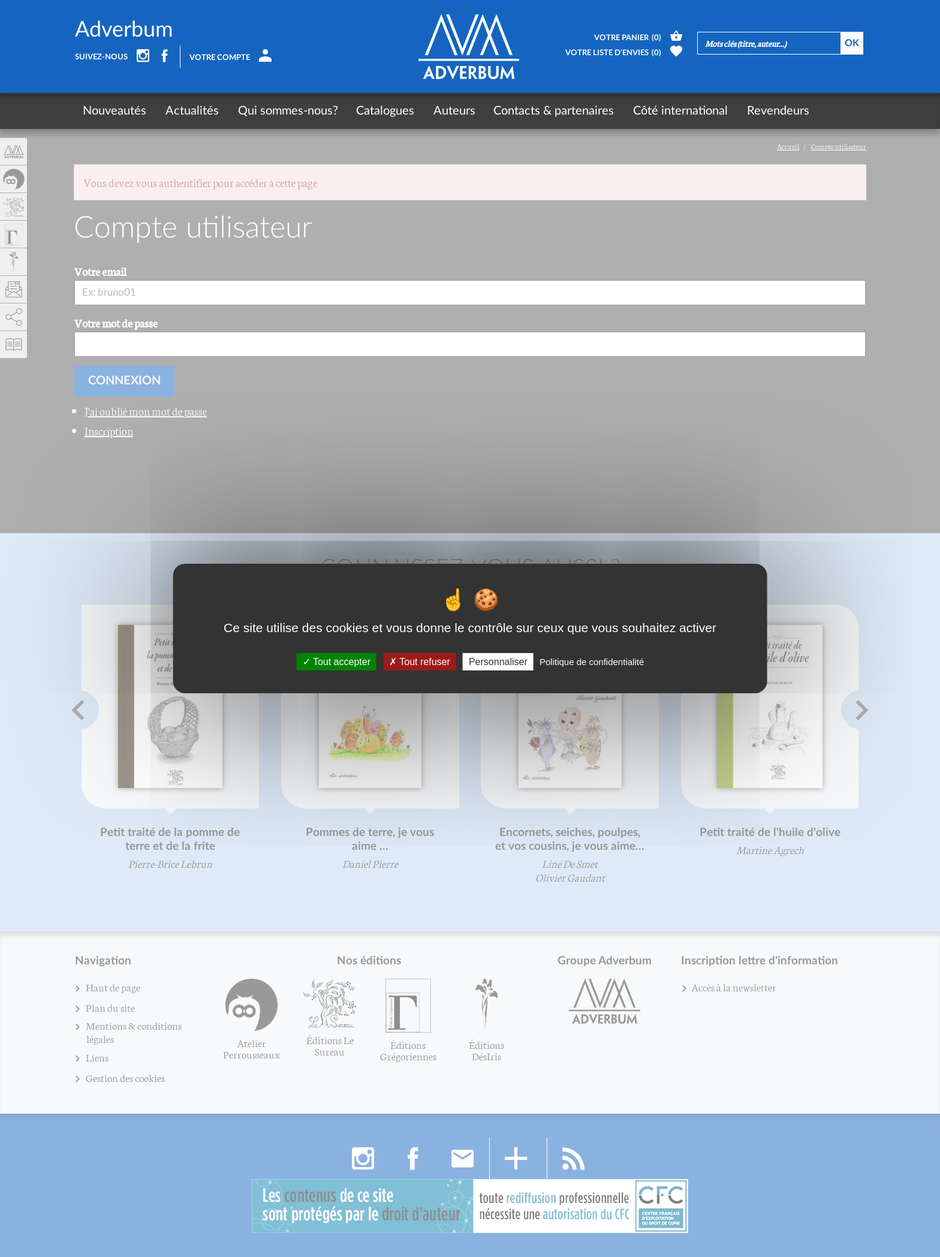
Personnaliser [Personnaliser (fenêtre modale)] (498, 662)
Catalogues (383, 111)
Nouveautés (114, 111)
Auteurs (451, 111)
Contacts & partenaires (550, 111)
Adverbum (124, 30)
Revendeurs (772, 111)
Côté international (675, 111)
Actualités (191, 111)
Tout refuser (419, 662)
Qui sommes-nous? (286, 111)
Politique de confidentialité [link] (592, 662)
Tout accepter (336, 662)
